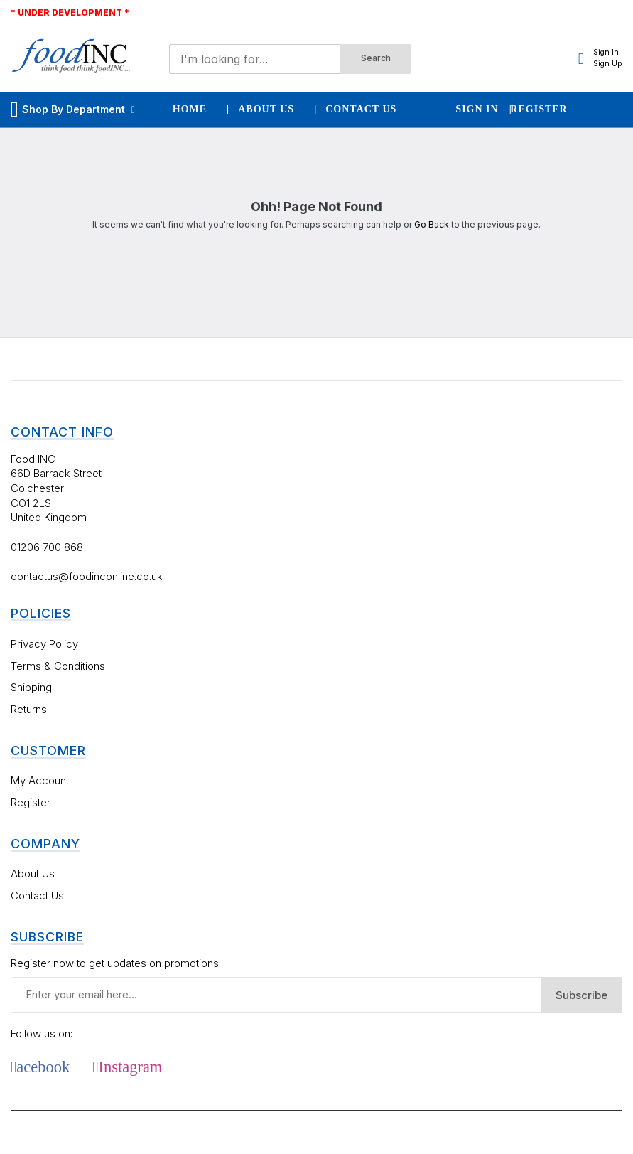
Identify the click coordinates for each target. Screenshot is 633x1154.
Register (30, 802)
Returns (29, 709)
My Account (40, 780)
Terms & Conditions (58, 666)
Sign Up (607, 63)
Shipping (31, 687)
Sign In (606, 52)
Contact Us (37, 895)
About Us (33, 873)
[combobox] (254, 59)
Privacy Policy (44, 644)
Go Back (431, 224)
